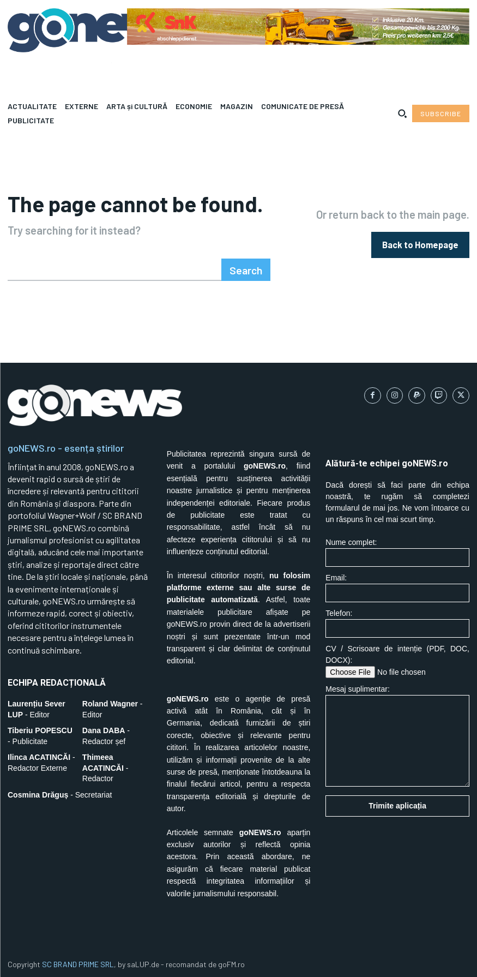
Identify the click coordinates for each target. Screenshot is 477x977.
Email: (397, 584)
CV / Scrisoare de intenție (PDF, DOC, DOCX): (397, 657)
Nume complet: (397, 548)
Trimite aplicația (397, 802)
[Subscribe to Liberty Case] (440, 113)
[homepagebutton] (420, 243)
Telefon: (397, 619)
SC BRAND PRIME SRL (78, 961)
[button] (402, 113)
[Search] (248, 266)
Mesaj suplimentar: (397, 732)
